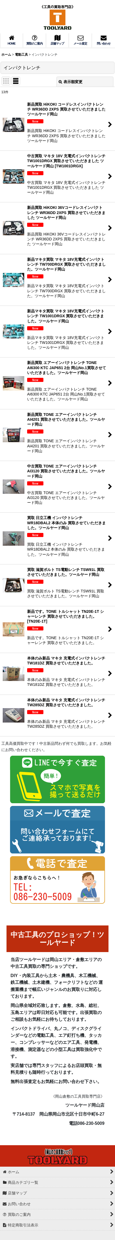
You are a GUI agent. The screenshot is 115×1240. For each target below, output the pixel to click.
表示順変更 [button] (70, 82)
